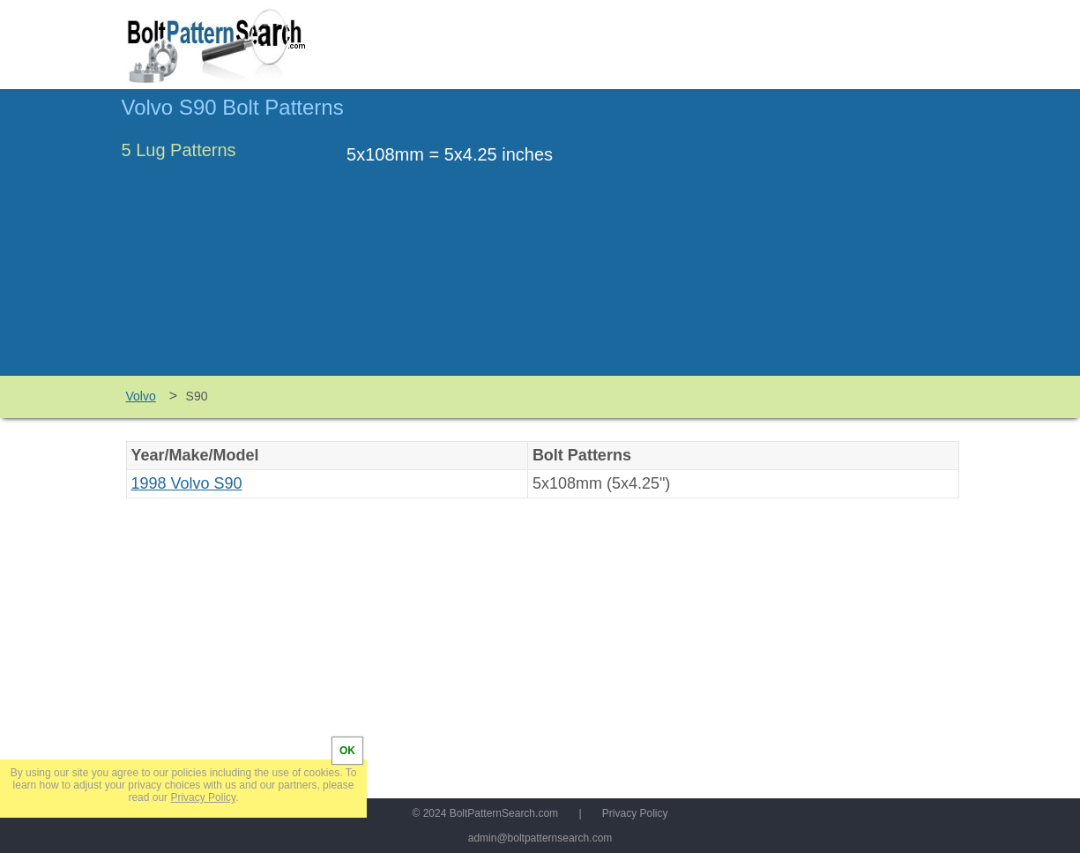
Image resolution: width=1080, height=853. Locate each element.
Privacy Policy (635, 813)
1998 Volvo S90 (186, 483)
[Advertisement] (811, 240)
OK (347, 751)
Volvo (141, 396)
